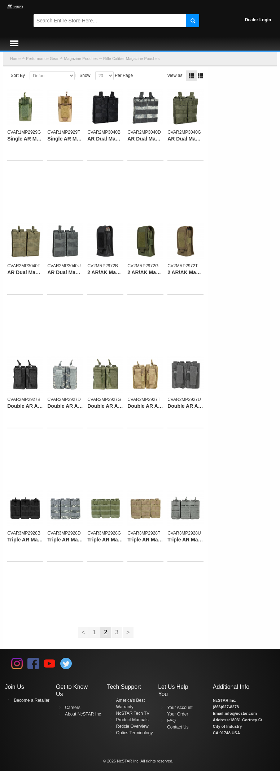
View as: (175, 75)
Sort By (18, 75)
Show (84, 75)
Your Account (179, 707)
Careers (72, 707)
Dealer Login (258, 20)
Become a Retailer (31, 700)
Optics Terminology (134, 732)
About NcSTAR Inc (83, 714)
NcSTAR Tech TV (133, 713)
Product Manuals (132, 719)
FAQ (171, 720)
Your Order (177, 714)
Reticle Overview (132, 726)
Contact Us (177, 727)
